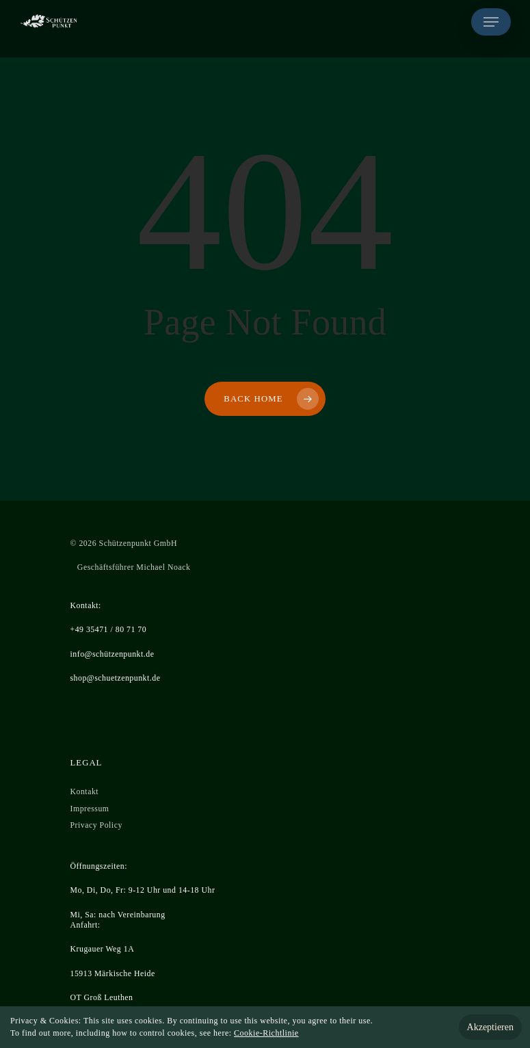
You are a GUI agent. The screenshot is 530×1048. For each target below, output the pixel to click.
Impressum (89, 808)
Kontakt (84, 791)
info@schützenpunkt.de (112, 654)
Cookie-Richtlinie (266, 1033)
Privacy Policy (96, 825)
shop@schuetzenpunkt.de (115, 678)
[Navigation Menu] (491, 22)
